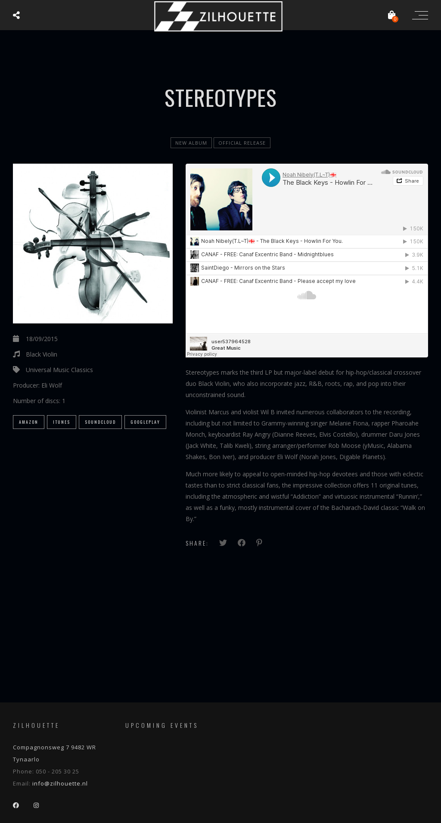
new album (191, 143)
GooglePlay (145, 422)
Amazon (28, 422)
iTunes (61, 422)
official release (242, 143)
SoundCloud (100, 422)
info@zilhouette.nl (60, 783)
